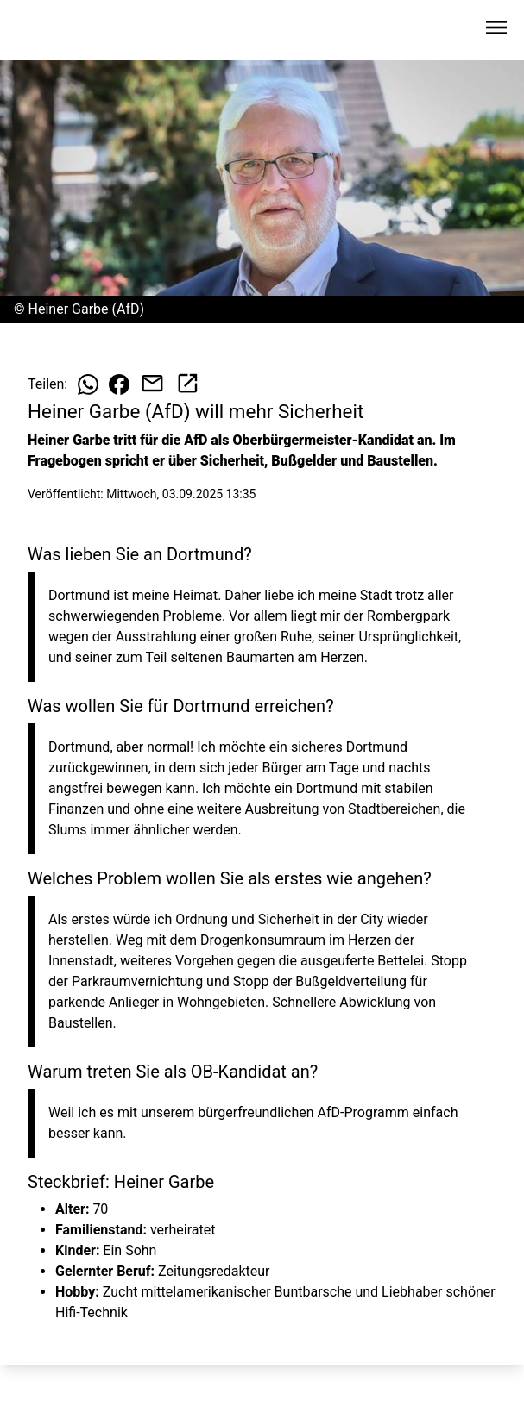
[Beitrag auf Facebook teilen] (119, 384)
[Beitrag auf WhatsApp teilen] (88, 384)
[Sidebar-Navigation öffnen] (496, 30)
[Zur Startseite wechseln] (55, 31)
